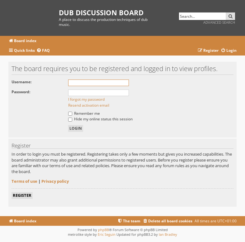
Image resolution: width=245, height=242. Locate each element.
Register (22, 195)
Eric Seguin (106, 234)
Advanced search (219, 22)
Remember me (84, 113)
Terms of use (24, 181)
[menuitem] (43, 50)
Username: (21, 82)
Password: (21, 91)
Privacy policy (55, 181)
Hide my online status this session (100, 119)
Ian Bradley (168, 234)
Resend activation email (88, 105)
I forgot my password (86, 99)
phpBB (103, 229)
